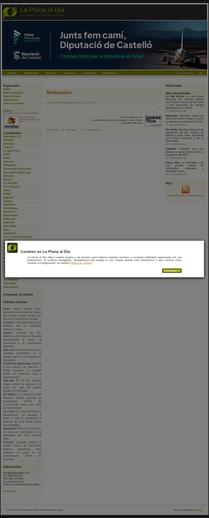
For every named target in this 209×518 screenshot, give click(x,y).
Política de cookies (81, 262)
